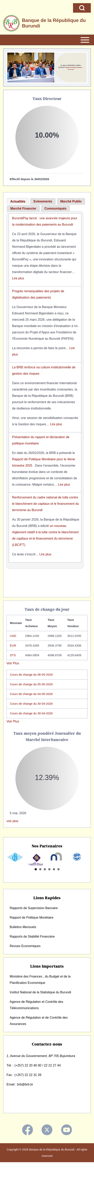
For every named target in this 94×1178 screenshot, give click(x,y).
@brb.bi (27, 1098)
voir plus (12, 821)
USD (13, 635)
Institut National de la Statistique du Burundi (40, 1006)
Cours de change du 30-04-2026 (31, 703)
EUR (13, 645)
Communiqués (55, 208)
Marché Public (71, 201)
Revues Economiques (25, 960)
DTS (13, 655)
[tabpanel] (45, 390)
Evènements (42, 201)
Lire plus (18, 278)
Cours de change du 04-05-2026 (31, 694)
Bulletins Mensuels (23, 941)
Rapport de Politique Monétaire (31, 931)
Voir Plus (13, 663)
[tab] (18, 201)
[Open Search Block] (82, 8)
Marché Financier (23, 208)
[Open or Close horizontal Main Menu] (47, 40)
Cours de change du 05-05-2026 (31, 684)
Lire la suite (75, 69)
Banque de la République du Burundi (54, 23)
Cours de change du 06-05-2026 (31, 674)
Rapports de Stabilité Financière (32, 950)
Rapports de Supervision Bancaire (34, 922)
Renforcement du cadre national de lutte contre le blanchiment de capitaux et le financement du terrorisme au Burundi (45, 504)
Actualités (17, 201)
